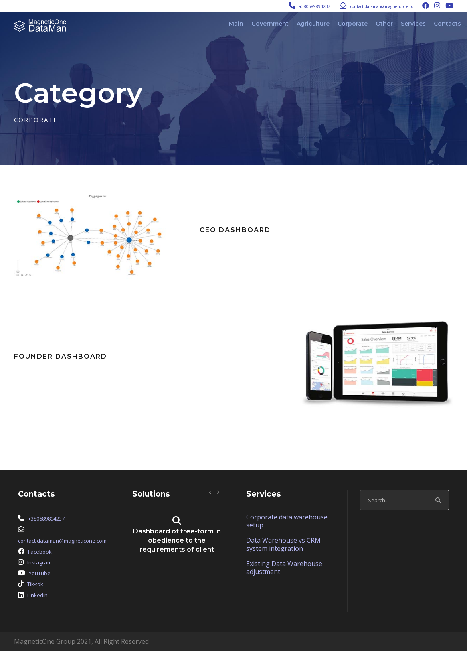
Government (270, 23)
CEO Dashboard (235, 230)
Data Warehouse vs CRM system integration (283, 544)
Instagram (39, 562)
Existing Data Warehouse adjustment (284, 567)
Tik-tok (35, 584)
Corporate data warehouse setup (287, 521)
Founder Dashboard (60, 356)
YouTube (40, 573)
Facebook (40, 551)
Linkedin (37, 595)
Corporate (353, 23)
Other (384, 23)
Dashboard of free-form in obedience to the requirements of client (177, 540)
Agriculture (313, 23)
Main (236, 23)
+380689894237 (314, 6)
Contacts (447, 23)
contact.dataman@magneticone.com (383, 6)
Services (413, 23)
